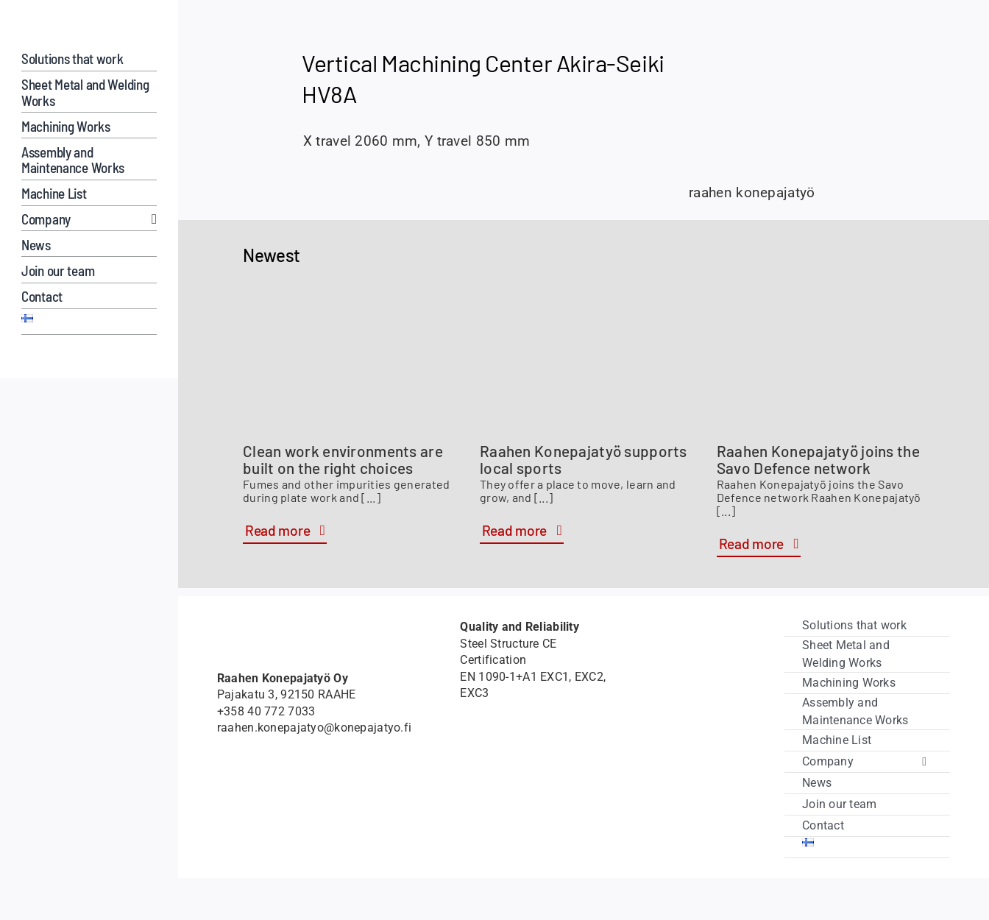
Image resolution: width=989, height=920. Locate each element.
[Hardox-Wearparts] (41, 358)
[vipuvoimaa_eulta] (704, 784)
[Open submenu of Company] (150, 219)
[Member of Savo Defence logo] (250, 786)
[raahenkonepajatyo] (89, 28)
